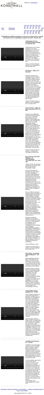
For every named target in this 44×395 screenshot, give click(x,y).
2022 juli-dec (31, 32)
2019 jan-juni (12, 28)
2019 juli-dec (12, 29)
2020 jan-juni (25, 27)
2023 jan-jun (34, 27)
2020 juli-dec (25, 32)
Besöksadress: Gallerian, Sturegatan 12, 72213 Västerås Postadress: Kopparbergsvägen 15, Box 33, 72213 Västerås (22, 390)
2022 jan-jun (31, 27)
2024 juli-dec (36, 32)
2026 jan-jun (42, 29)
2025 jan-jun (39, 27)
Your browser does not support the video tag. (12, 54)
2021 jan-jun (28, 27)
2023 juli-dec (34, 32)
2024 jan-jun (36, 27)
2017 (3, 28)
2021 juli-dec (28, 32)
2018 (3, 29)
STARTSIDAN (34, 2)
